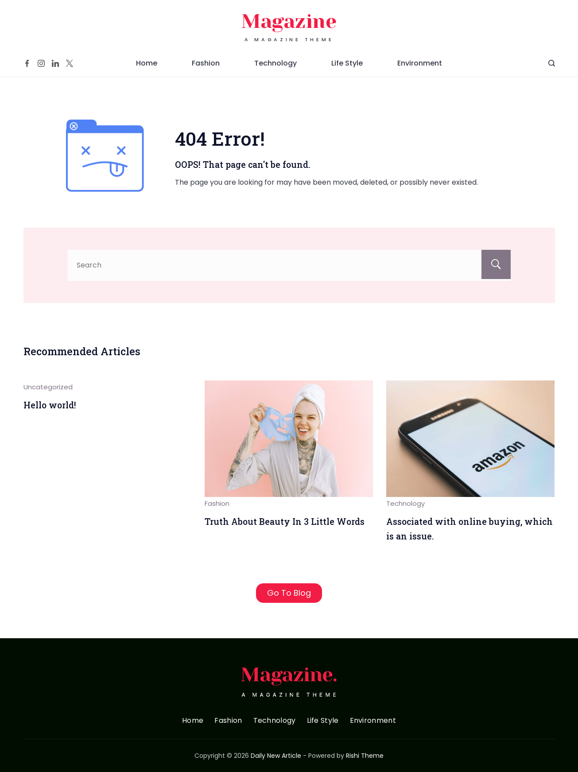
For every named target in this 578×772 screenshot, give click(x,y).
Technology (275, 63)
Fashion (206, 63)
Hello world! (49, 405)
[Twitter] (69, 63)
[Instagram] (41, 63)
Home (146, 63)
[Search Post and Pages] (551, 63)
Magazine (289, 21)
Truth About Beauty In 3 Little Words (285, 521)
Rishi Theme (365, 755)
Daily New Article (276, 755)
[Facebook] (27, 63)
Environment (419, 63)
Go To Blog (289, 592)
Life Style (347, 63)
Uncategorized (48, 387)
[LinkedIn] (55, 63)
